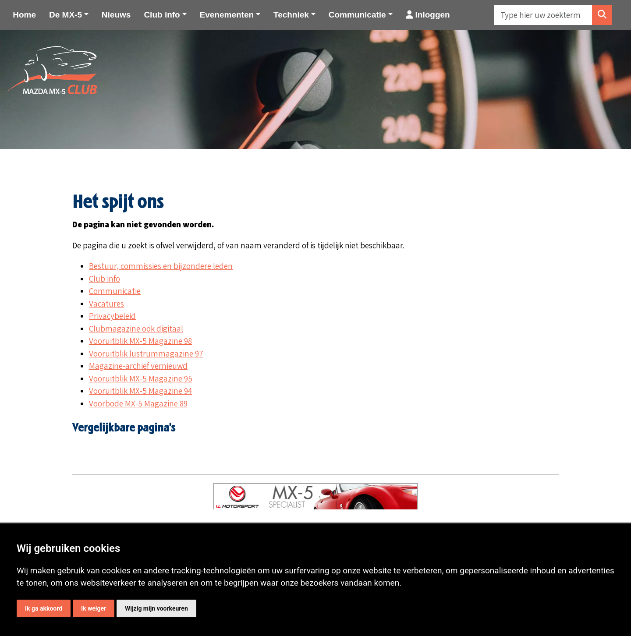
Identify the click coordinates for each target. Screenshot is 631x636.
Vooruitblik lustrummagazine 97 (146, 353)
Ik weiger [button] (93, 608)
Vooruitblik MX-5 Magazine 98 (140, 341)
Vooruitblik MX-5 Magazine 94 (140, 390)
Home (24, 14)
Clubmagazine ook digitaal (136, 328)
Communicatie (115, 291)
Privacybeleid (112, 316)
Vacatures (106, 303)
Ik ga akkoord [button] (43, 608)
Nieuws (116, 14)
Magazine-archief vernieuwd (138, 365)
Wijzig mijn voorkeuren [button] (156, 608)
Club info (104, 278)
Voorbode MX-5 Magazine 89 (138, 403)
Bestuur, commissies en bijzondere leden (161, 266)
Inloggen (428, 14)
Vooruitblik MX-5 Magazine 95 (140, 378)
